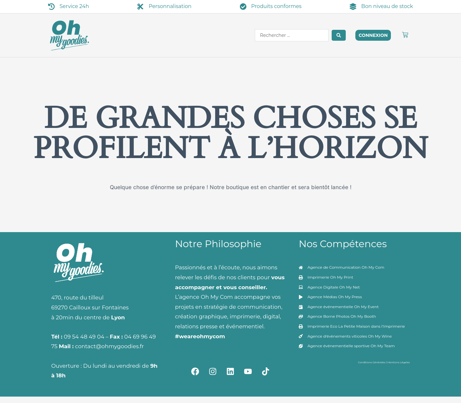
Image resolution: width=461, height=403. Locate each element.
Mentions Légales (398, 362)
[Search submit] (339, 35)
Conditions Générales (371, 362)
